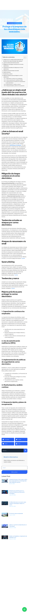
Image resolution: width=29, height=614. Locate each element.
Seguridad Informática (14, 23)
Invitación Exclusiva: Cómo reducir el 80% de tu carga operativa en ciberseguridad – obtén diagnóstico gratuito (18, 481)
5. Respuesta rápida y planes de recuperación (15, 85)
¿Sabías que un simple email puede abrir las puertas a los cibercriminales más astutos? (13, 60)
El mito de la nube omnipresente (16, 513)
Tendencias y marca (7, 73)
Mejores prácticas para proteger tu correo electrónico (13, 76)
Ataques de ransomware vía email (11, 70)
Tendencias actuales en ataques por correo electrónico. (13, 68)
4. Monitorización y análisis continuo (13, 84)
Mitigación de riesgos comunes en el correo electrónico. (13, 65)
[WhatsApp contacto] (24, 608)
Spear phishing (7, 72)
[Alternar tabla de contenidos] (24, 57)
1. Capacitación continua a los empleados (13, 78)
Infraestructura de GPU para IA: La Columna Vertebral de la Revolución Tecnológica (17, 492)
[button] (8, 439)
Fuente (23, 258)
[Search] (25, 450)
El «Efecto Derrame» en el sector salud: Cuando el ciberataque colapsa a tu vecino (17, 503)
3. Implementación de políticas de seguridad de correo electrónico (15, 82)
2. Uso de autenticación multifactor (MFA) (14, 80)
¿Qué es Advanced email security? (11, 62)
